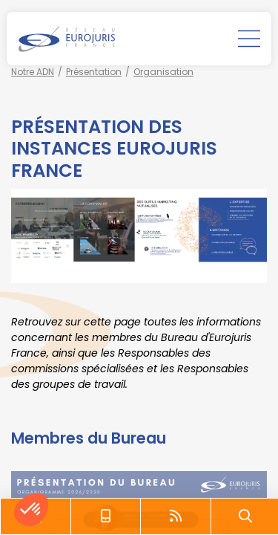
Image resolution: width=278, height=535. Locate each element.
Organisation (163, 71)
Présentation (94, 71)
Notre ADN (32, 71)
